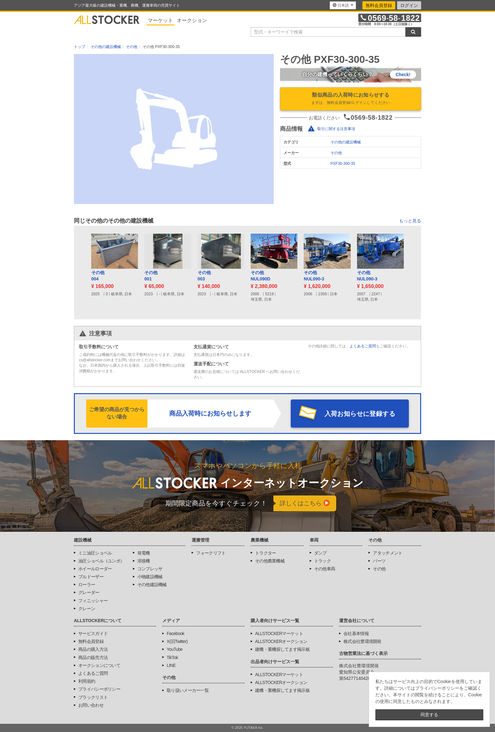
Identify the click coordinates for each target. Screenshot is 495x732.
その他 (336, 153)
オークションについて (99, 665)
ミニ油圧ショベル (95, 552)
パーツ (379, 560)
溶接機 (143, 560)
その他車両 (324, 568)
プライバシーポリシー (99, 689)
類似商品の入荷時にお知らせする (350, 99)
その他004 (97, 275)
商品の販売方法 (93, 657)
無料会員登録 (379, 5)
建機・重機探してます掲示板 (282, 649)
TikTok (172, 657)
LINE (171, 665)
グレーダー (88, 592)
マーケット (160, 20)
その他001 (151, 275)
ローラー (86, 584)
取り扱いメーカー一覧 (188, 690)
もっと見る (410, 220)
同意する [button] (429, 714)
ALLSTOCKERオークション (281, 641)
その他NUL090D (260, 275)
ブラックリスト (93, 697)
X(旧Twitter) (177, 641)
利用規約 (86, 681)
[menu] (343, 5)
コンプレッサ (150, 568)
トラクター (265, 552)
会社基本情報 (356, 633)
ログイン (409, 5)
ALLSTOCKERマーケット (279, 633)
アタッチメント (387, 552)
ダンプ (320, 552)
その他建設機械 (152, 584)
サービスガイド (93, 633)
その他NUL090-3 (314, 275)
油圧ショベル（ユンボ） (101, 560)
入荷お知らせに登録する (360, 413)
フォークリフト (210, 552)
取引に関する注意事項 (336, 129)
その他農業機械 (269, 560)
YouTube (174, 649)
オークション (192, 20)
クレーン (86, 608)
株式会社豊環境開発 (362, 641)
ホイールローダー (95, 568)
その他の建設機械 (346, 142)
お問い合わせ (91, 705)
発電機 (143, 552)
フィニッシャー (93, 600)
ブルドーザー (91, 576)
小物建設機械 (150, 576)
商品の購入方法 (93, 649)
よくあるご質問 (362, 346)
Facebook (175, 633)
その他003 (204, 275)
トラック (322, 560)
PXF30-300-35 (343, 163)
